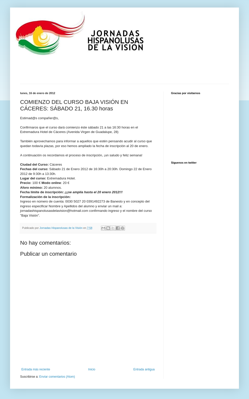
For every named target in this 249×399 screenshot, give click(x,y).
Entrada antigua (144, 369)
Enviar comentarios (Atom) (57, 376)
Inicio (91, 369)
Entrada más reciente (35, 369)
